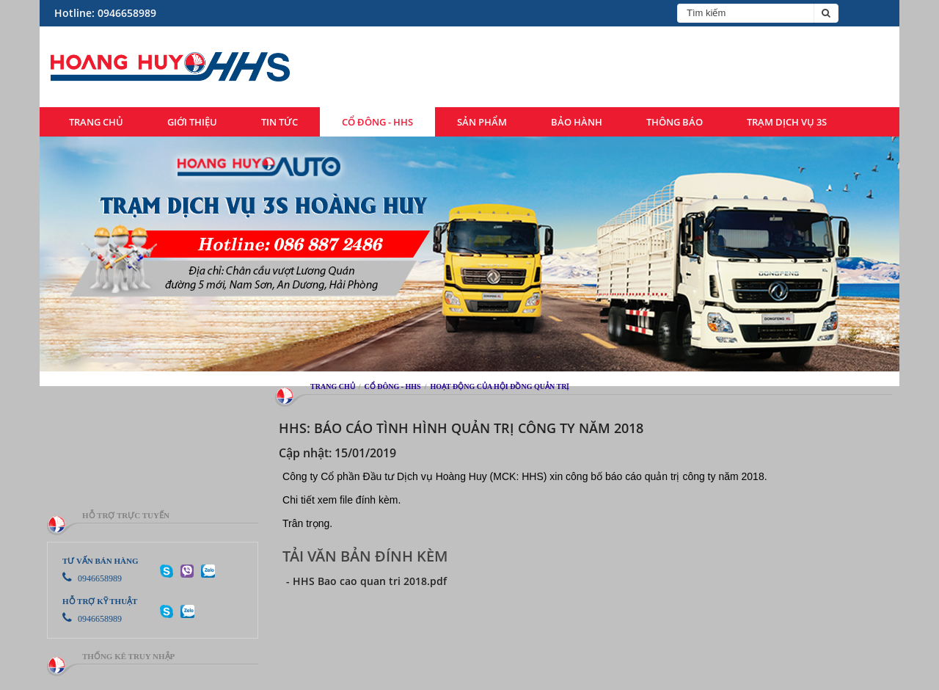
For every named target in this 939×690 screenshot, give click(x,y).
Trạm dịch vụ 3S (787, 121)
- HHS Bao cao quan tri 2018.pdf (366, 581)
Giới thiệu (192, 121)
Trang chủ (96, 121)
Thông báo (674, 121)
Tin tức (279, 121)
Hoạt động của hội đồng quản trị (499, 386)
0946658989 (92, 578)
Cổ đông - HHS (377, 121)
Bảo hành (576, 121)
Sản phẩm (482, 121)
